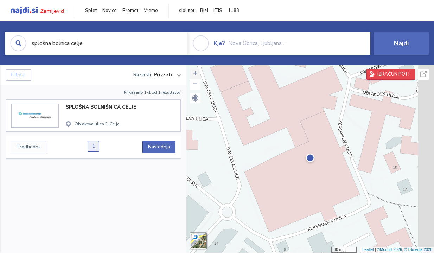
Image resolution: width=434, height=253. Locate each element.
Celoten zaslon (423, 74)
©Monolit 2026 (389, 249)
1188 (233, 10)
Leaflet (368, 249)
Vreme (151, 10)
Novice (109, 10)
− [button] (195, 84)
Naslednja (159, 146)
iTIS (217, 10)
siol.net (186, 10)
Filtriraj (18, 75)
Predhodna (29, 146)
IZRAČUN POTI (393, 74)
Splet (91, 10)
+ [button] (195, 74)
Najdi (401, 43)
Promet (130, 10)
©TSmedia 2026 (418, 249)
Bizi (204, 10)
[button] (195, 98)
